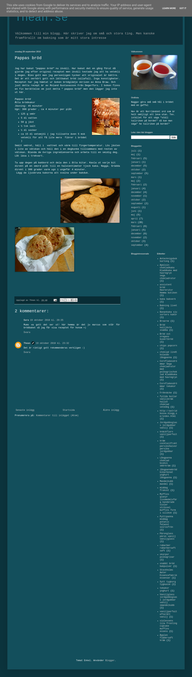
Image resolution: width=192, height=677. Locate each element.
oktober (135, 170)
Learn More (169, 8)
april (134, 218)
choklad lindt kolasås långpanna (168, 355)
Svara (27, 332)
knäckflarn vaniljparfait (168, 433)
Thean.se (41, 17)
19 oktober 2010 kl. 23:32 (52, 343)
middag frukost (164, 489)
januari (135, 162)
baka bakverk (168, 299)
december (136, 166)
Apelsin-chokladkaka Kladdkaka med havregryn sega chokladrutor (168, 272)
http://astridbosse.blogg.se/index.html (168, 414)
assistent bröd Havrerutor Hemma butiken (168, 288)
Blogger (109, 660)
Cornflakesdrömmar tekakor (168, 384)
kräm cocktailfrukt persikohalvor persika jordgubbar (168, 446)
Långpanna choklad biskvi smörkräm (166, 462)
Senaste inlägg (25, 410)
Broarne (164, 321)
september (137, 173)
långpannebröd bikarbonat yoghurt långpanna (168, 473)
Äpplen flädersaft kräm (166, 638)
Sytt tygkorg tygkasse (168, 583)
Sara (26, 320)
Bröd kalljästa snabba (166, 328)
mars (133, 177)
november (136, 196)
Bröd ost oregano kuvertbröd (166, 337)
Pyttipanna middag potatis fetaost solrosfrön (166, 522)
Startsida (69, 410)
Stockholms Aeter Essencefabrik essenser (168, 574)
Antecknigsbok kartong (168, 260)
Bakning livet (168, 305)
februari (136, 158)
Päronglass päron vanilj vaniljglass (168, 536)
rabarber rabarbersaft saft (168, 548)
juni (133, 211)
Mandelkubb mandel (166, 482)
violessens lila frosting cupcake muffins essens (168, 626)
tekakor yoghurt (164, 589)
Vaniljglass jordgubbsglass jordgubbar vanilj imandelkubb (168, 600)
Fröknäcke (166, 393)
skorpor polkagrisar (167, 555)
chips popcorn (168, 345)
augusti (135, 207)
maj (133, 154)
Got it (182, 8)
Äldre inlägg (111, 410)
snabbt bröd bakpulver (167, 564)
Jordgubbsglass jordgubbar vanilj (168, 425)
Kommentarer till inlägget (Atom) (57, 415)
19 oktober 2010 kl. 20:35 (46, 320)
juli (133, 151)
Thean (27, 343)
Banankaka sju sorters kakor (168, 313)
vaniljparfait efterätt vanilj (168, 614)
